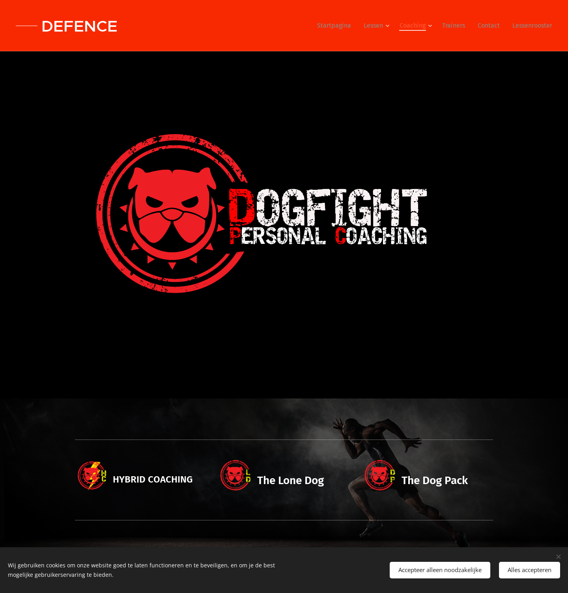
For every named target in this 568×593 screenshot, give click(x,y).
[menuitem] (336, 26)
